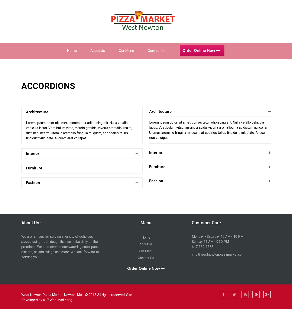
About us (97, 50)
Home (72, 50)
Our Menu (126, 50)
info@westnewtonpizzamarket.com (218, 254)
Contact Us (157, 50)
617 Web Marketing (57, 300)
